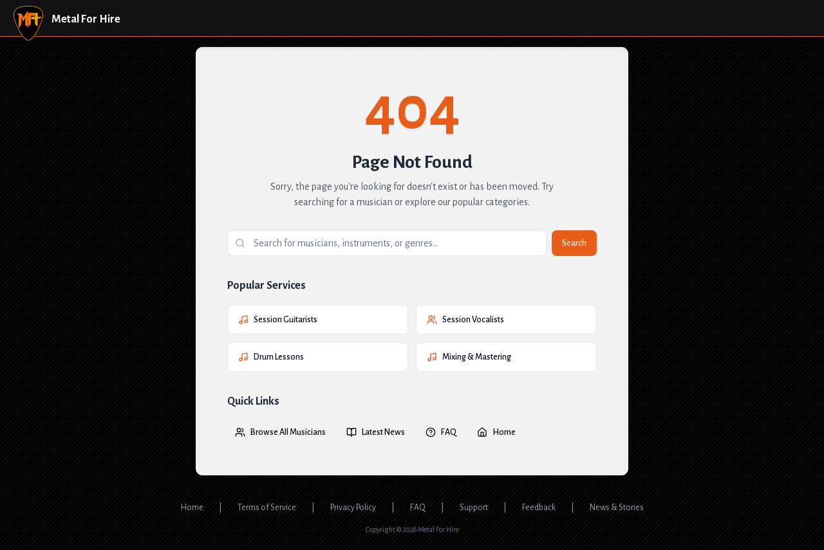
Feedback (539, 507)
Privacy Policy (353, 507)
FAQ (441, 432)
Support (474, 507)
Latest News (375, 432)
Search (574, 243)
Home (496, 432)
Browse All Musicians (280, 432)
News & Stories (617, 507)
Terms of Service (267, 507)
